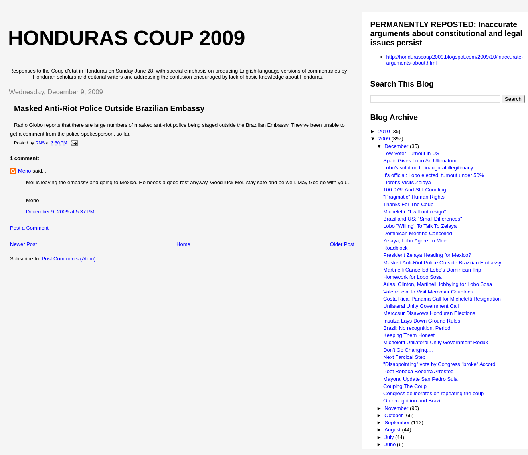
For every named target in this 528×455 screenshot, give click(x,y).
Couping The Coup (405, 386)
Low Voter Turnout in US (411, 153)
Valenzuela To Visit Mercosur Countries (428, 292)
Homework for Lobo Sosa (412, 277)
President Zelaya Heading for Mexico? (427, 255)
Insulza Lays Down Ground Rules (421, 321)
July (389, 437)
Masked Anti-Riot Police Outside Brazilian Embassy (442, 263)
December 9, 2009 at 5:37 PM (60, 212)
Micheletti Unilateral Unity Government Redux (435, 342)
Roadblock (395, 248)
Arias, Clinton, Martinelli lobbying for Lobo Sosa (437, 284)
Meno (24, 171)
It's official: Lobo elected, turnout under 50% (433, 175)
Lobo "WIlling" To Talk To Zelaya (420, 226)
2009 (385, 139)
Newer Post (23, 244)
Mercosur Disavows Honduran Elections (429, 313)
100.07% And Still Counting (414, 190)
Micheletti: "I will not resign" (414, 212)
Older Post (342, 244)
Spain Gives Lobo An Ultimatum (420, 160)
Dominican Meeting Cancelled (417, 233)
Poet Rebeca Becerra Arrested (418, 371)
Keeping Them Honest (409, 335)
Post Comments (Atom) (69, 259)
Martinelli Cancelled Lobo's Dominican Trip (432, 270)
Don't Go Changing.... (408, 350)
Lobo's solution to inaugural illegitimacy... (430, 168)
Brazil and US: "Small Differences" (422, 219)
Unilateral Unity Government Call (421, 306)
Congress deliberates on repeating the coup (433, 393)
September (397, 422)
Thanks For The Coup (408, 204)
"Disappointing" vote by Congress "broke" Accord (439, 364)
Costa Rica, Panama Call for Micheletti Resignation (442, 299)
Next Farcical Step (404, 357)
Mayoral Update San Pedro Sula (420, 379)
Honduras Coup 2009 (126, 37)
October (394, 415)
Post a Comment (29, 228)
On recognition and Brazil (412, 401)
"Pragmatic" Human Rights (414, 197)
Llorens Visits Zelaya (407, 182)
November (397, 408)
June (390, 444)
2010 (385, 131)
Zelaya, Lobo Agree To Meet (415, 241)
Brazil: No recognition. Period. (417, 328)
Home (183, 244)
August (393, 430)
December (397, 146)
